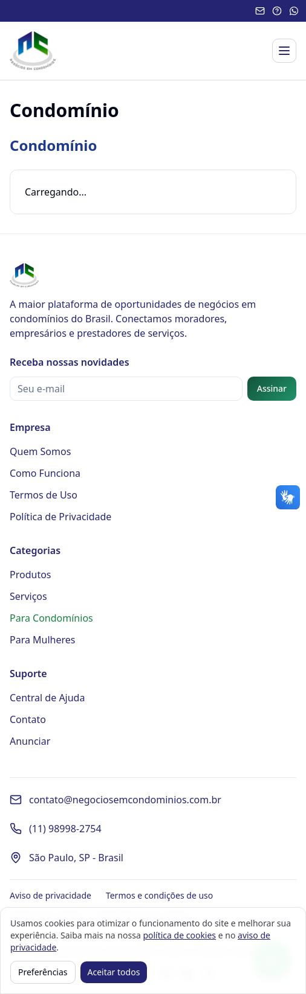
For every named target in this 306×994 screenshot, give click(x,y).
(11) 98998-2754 (65, 828)
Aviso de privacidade (50, 895)
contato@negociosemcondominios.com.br (125, 799)
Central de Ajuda (47, 697)
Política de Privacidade (60, 516)
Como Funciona (45, 473)
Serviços (28, 596)
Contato (28, 719)
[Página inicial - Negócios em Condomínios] (33, 50)
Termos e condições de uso (159, 895)
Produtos (30, 574)
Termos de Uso (43, 495)
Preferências (43, 972)
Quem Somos (40, 451)
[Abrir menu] (284, 51)
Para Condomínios (51, 618)
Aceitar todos (114, 972)
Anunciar (30, 741)
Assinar (272, 388)
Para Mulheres (43, 639)
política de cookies (179, 935)
